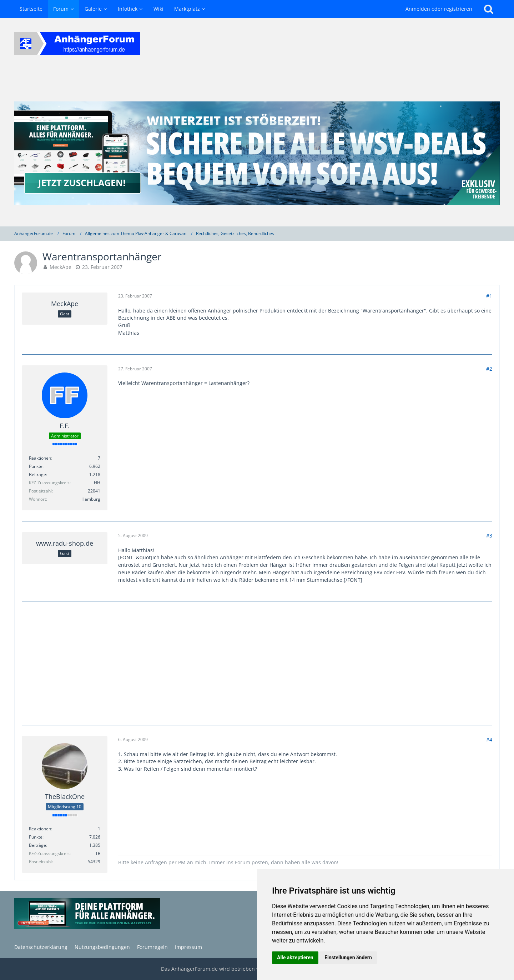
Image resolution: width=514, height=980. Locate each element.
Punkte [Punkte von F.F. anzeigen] (35, 466)
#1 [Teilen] (489, 295)
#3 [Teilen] (489, 535)
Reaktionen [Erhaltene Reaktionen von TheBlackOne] (40, 829)
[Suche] (489, 9)
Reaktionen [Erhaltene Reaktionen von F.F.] (40, 458)
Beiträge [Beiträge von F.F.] (37, 474)
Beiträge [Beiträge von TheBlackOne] (37, 845)
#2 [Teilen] (489, 368)
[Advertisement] (257, 662)
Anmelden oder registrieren (438, 8)
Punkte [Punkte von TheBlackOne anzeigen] (35, 837)
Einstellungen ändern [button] (348, 957)
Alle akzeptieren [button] (295, 957)
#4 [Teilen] (489, 739)
